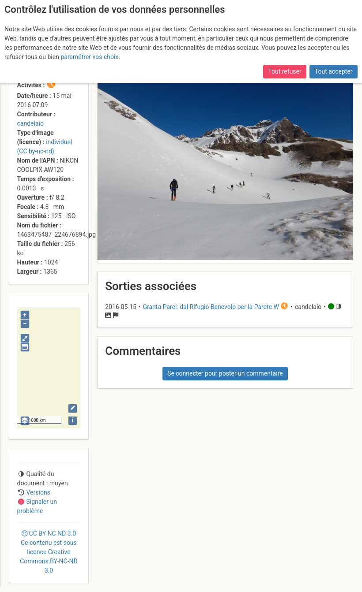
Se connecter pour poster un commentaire (225, 373)
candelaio (30, 123)
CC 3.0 (48, 552)
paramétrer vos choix (89, 56)
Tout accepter (334, 71)
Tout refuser (284, 71)
